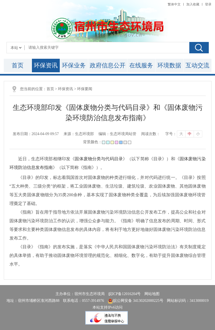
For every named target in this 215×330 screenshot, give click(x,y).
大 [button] (181, 134)
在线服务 (141, 65)
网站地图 (152, 294)
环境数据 (169, 65)
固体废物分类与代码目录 (99, 158)
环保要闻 (84, 89)
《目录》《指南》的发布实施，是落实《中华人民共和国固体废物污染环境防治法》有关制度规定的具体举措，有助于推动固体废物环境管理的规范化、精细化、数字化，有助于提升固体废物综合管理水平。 (107, 255)
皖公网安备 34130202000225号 (135, 301)
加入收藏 (192, 4)
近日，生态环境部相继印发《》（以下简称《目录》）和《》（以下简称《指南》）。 (107, 163)
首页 (18, 65)
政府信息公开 (107, 65)
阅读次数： (150, 134)
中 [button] (189, 134)
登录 (208, 4)
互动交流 (197, 65)
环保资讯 (46, 65)
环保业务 (74, 65)
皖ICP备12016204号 (124, 294)
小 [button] (198, 134)
